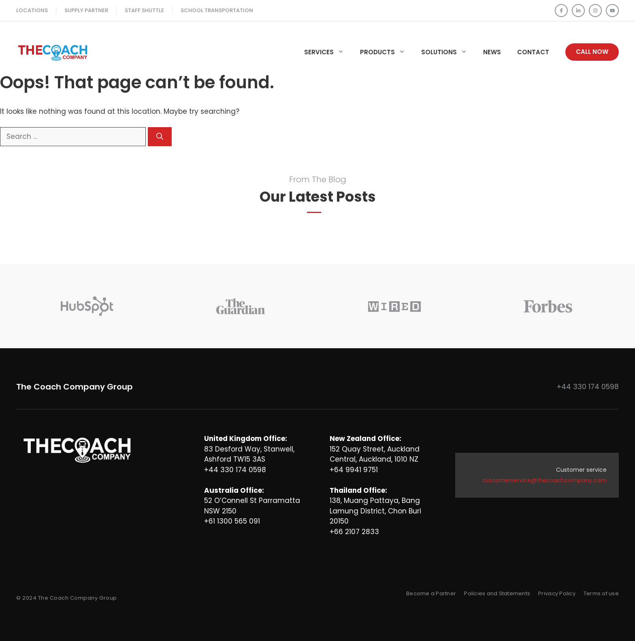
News (492, 52)
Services (328, 52)
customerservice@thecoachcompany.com (545, 480)
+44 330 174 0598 (588, 387)
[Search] (160, 137)
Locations (32, 10)
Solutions (448, 52)
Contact (533, 52)
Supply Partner (86, 10)
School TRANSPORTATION (217, 10)
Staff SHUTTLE (144, 10)
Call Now (592, 51)
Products (386, 52)
